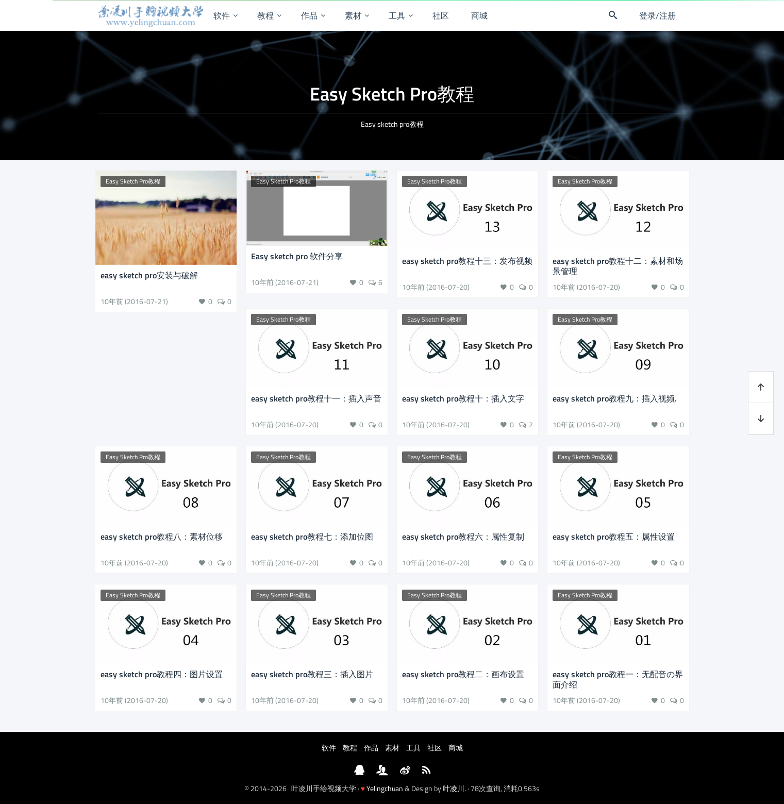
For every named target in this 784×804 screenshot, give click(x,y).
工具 (397, 15)
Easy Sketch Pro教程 (133, 181)
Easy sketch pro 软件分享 (297, 256)
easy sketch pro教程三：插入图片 (312, 674)
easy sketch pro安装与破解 (149, 275)
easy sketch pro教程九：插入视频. (615, 398)
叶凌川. (454, 788)
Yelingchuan (384, 788)
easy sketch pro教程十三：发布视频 (467, 261)
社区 (440, 15)
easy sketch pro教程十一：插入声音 (316, 398)
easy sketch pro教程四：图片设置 (162, 674)
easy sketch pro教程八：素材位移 (162, 536)
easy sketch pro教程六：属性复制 (463, 536)
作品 (309, 15)
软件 (221, 15)
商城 (479, 15)
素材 (353, 15)
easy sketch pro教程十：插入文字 (463, 398)
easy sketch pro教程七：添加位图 (312, 536)
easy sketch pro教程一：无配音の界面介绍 (618, 679)
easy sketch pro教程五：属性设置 (614, 536)
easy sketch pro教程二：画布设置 (463, 674)
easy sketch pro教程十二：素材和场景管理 (618, 266)
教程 (265, 15)
